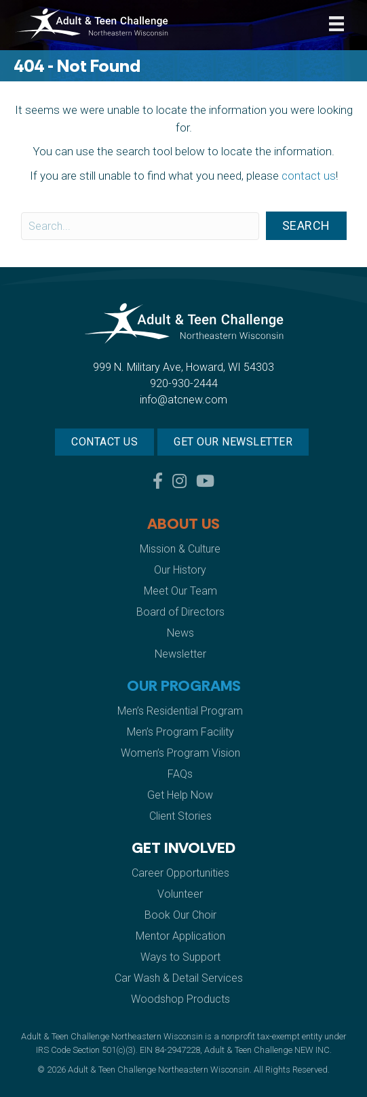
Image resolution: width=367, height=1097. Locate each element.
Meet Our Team (180, 590)
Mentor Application (180, 936)
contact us (309, 175)
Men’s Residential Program (180, 710)
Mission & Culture (180, 548)
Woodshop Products (180, 999)
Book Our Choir (180, 915)
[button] (306, 226)
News (180, 632)
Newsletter (180, 653)
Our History (180, 569)
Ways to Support (180, 957)
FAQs (180, 773)
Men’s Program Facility (180, 731)
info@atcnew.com (183, 399)
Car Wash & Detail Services (180, 978)
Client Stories (180, 816)
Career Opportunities (180, 872)
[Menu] (336, 24)
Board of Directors (180, 611)
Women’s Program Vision (180, 752)
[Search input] (140, 226)
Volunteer (180, 893)
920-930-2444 (184, 383)
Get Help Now (180, 795)
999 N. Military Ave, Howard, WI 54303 (183, 367)
